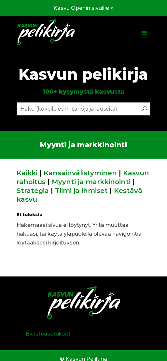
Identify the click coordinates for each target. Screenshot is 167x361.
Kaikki (27, 173)
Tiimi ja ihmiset (81, 190)
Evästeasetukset (48, 334)
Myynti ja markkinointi (91, 182)
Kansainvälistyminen (80, 173)
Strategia (33, 190)
